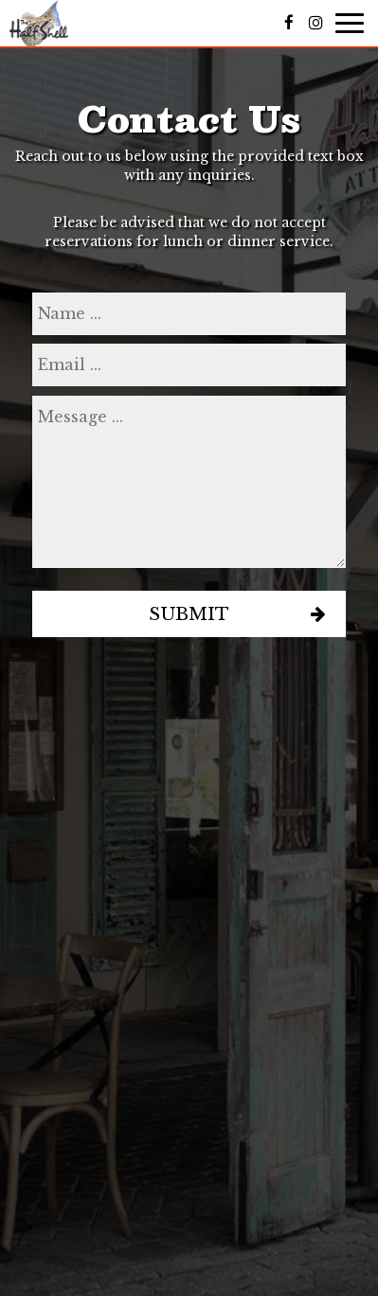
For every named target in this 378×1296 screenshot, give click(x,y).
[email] (189, 365)
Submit (189, 614)
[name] (189, 314)
